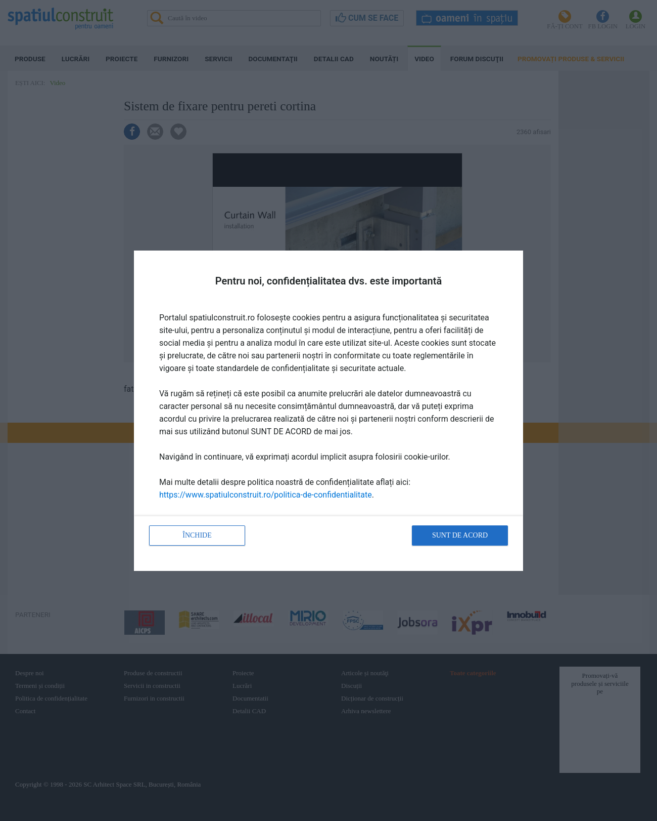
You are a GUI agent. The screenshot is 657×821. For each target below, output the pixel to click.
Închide (197, 535)
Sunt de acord (460, 535)
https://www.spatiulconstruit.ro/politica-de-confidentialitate (265, 495)
